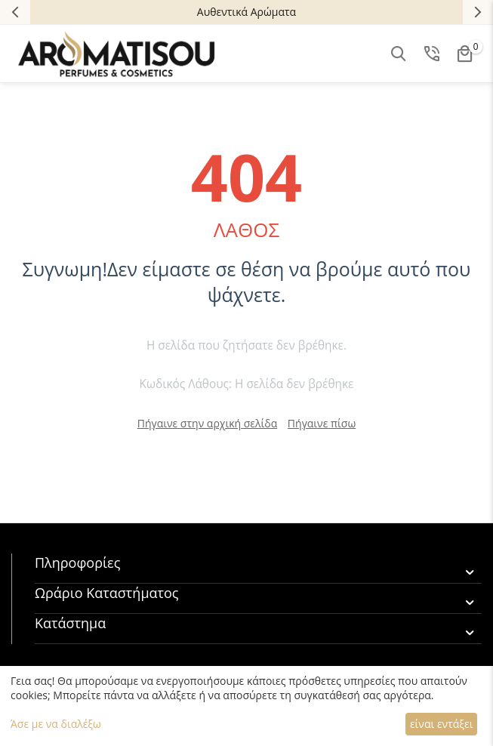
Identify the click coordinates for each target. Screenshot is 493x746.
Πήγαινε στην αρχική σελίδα (207, 423)
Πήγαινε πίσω (322, 423)
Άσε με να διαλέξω (56, 724)
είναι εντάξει (441, 724)
